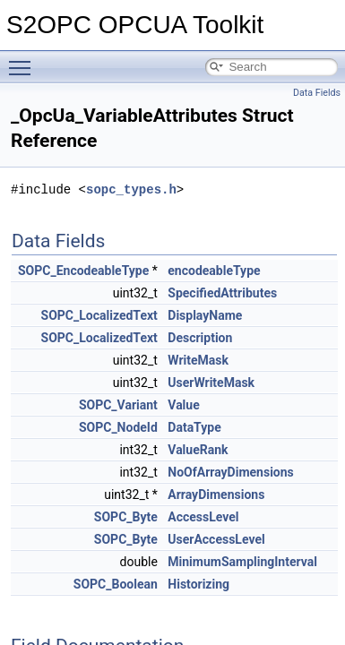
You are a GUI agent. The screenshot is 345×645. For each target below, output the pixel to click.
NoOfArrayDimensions (231, 472)
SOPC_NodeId (118, 427)
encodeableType (214, 270)
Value (183, 405)
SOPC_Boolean (115, 584)
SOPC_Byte (126, 517)
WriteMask (198, 360)
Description (200, 338)
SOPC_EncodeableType (83, 270)
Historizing (198, 584)
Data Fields (317, 93)
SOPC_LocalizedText (99, 315)
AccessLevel (203, 517)
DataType (194, 427)
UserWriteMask (211, 382)
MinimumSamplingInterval (242, 562)
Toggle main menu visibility (24, 60)
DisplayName (205, 315)
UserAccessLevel (216, 539)
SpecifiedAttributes (222, 293)
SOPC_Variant (118, 405)
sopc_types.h (131, 189)
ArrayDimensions (216, 494)
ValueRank (198, 450)
